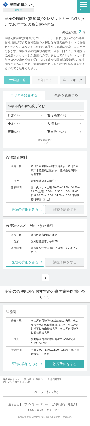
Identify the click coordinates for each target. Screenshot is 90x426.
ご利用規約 (58, 404)
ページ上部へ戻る (46, 392)
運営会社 (13, 404)
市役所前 (56, 115)
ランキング (74, 80)
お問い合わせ (35, 409)
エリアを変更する (24, 95)
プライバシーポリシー (35, 404)
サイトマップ (54, 409)
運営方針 (73, 404)
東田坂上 (56, 132)
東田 (14, 132)
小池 (14, 123)
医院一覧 (19, 80)
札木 (14, 115)
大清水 (54, 123)
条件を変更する (66, 95)
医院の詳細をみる (25, 209)
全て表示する (45, 140)
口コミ (47, 80)
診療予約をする (65, 364)
